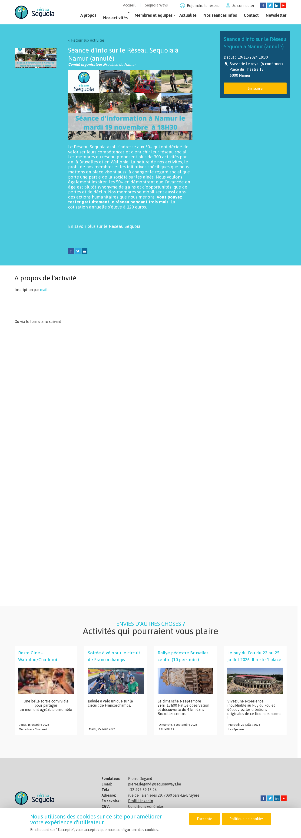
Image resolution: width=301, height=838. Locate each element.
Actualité (187, 15)
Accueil (129, 5)
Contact (251, 15)
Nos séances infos (220, 15)
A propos (88, 15)
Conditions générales (146, 806)
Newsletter (276, 15)
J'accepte (204, 819)
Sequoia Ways (156, 5)
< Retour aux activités (86, 40)
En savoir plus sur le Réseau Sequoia (104, 226)
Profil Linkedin (140, 801)
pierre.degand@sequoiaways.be (154, 784)
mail (43, 290)
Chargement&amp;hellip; (89, 463)
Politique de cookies (246, 819)
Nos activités (115, 17)
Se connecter (243, 5)
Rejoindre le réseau (203, 5)
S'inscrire (255, 88)
